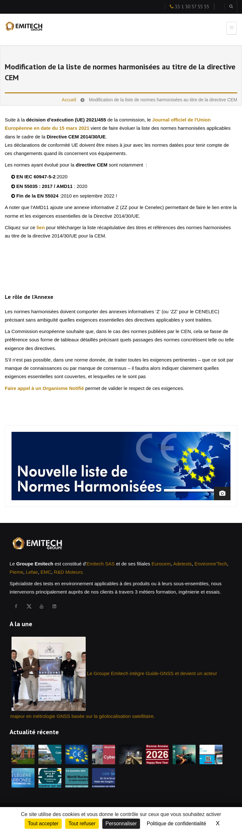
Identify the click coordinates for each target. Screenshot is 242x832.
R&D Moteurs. (69, 572)
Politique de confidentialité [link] (176, 823)
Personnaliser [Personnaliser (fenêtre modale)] (121, 823)
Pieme (16, 572)
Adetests (182, 563)
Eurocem (161, 563)
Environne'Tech (210, 563)
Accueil (69, 99)
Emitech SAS (100, 563)
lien (40, 227)
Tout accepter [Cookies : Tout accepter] (43, 823)
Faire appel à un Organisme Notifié (45, 388)
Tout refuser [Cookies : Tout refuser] (81, 823)
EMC (46, 572)
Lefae (32, 572)
